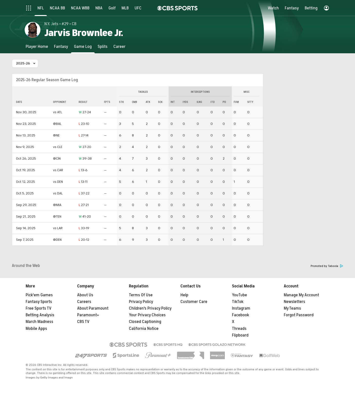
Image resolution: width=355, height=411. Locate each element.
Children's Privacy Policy (150, 308)
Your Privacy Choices (147, 315)
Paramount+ (88, 315)
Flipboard (240, 335)
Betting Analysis (40, 315)
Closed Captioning (145, 321)
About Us (85, 295)
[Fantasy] (61, 46)
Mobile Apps (36, 328)
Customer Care (193, 301)
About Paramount (92, 308)
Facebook (240, 315)
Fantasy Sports (39, 301)
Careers (84, 301)
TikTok (237, 301)
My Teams (292, 308)
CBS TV (83, 321)
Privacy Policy (141, 301)
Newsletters (294, 301)
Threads (239, 328)
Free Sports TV (39, 308)
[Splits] (102, 46)
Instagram (241, 308)
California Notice (144, 328)
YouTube (239, 295)
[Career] (119, 46)
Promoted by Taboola (327, 266)
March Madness (39, 321)
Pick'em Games (39, 295)
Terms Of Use (141, 295)
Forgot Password (299, 315)
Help (184, 295)
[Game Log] (83, 46)
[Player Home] (37, 46)
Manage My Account (301, 295)
